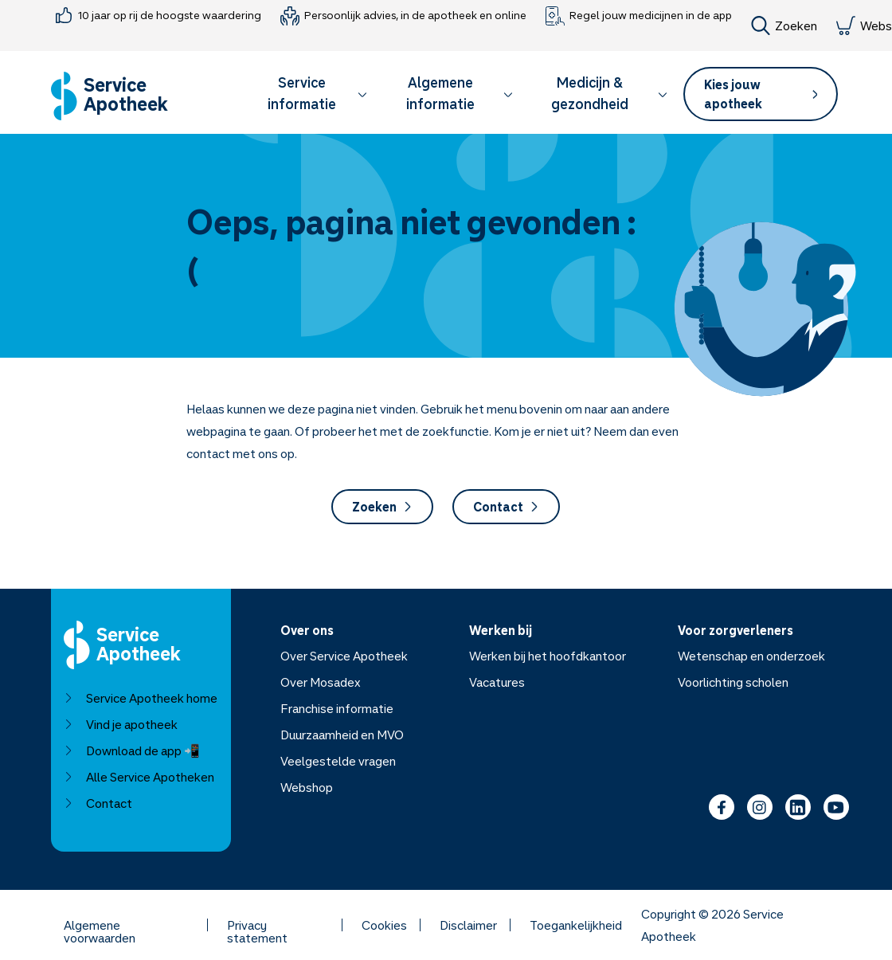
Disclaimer (468, 925)
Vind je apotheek (121, 724)
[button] (309, 96)
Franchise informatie (336, 708)
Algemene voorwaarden (99, 925)
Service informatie (317, 92)
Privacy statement (257, 925)
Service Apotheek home (140, 698)
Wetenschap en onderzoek (751, 655)
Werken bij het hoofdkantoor (547, 655)
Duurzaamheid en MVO (342, 734)
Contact (506, 506)
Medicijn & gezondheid (609, 92)
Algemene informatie (460, 92)
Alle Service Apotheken (139, 777)
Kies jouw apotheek (760, 94)
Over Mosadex (320, 682)
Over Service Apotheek (344, 655)
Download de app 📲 (132, 750)
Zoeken (784, 25)
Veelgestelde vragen (338, 761)
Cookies (384, 925)
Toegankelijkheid (576, 925)
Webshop (306, 787)
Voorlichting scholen (733, 682)
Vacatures (497, 682)
